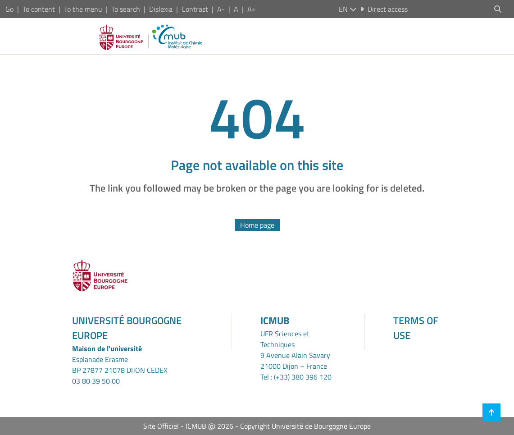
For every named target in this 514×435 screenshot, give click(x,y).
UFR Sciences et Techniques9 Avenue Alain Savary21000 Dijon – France (295, 349)
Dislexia (161, 9)
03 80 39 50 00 (96, 380)
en (348, 9)
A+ (251, 9)
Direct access (384, 9)
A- (221, 9)
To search (125, 9)
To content (39, 9)
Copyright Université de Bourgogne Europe (305, 426)
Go (9, 9)
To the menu (83, 9)
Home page (257, 225)
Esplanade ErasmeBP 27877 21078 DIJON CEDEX (120, 364)
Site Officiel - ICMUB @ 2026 (188, 426)
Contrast (195, 9)
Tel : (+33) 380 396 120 (296, 376)
